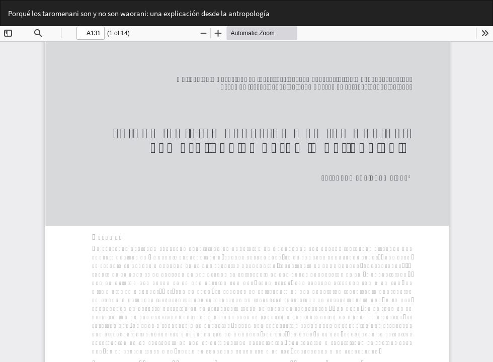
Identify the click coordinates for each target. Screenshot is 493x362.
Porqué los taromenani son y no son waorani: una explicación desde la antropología (139, 13)
